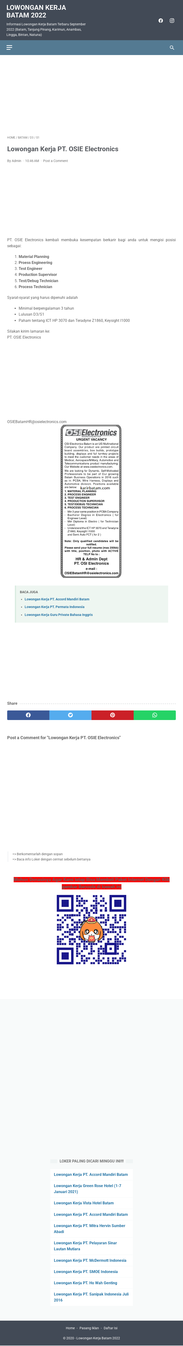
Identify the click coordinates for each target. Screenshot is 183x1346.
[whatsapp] (155, 713)
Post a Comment (55, 159)
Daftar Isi (110, 1328)
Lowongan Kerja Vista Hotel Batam (84, 1203)
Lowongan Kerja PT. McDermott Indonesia (90, 1260)
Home (70, 1328)
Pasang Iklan (89, 1328)
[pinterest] (113, 713)
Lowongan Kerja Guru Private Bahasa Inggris (59, 613)
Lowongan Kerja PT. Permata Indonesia (55, 605)
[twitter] (70, 713)
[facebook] (159, 18)
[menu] (10, 45)
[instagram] (171, 18)
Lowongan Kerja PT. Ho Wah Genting (85, 1282)
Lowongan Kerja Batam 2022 (37, 9)
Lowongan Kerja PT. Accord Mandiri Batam (57, 597)
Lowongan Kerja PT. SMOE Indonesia (86, 1271)
